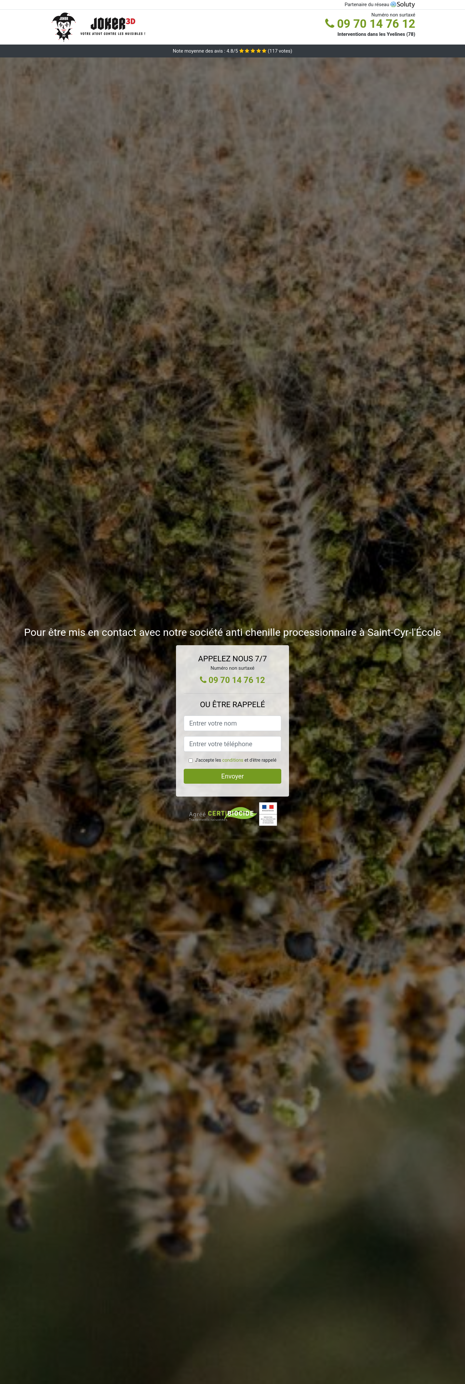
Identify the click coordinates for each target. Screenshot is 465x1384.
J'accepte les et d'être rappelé (235, 760)
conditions (232, 760)
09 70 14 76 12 (370, 24)
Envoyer (232, 776)
